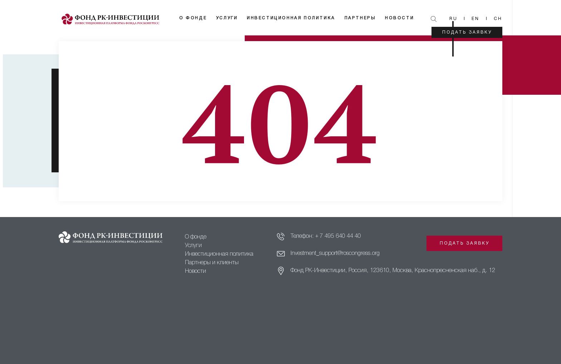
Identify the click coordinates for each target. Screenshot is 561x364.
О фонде (193, 18)
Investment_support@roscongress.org (335, 253)
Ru (453, 19)
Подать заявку (467, 32)
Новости (399, 18)
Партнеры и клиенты (212, 262)
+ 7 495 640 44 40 (338, 236)
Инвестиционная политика (291, 18)
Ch (498, 19)
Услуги (227, 18)
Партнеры (360, 18)
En (475, 19)
